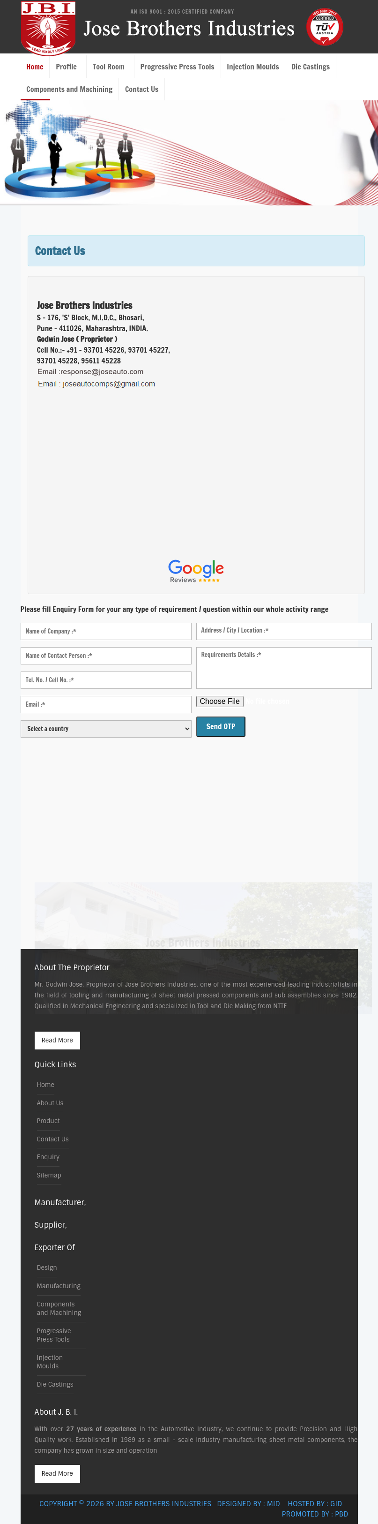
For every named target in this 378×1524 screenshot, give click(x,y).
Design (47, 1268)
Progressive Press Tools (177, 66)
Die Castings (310, 66)
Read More (57, 1040)
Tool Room (109, 66)
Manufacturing (59, 1286)
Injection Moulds (253, 66)
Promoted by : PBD (315, 1514)
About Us (50, 1103)
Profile (66, 66)
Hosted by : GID (318, 1504)
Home (34, 66)
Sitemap (49, 1175)
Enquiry (48, 1157)
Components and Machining (69, 89)
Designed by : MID (251, 1504)
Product (48, 1121)
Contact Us (141, 89)
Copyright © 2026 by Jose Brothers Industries (127, 1504)
